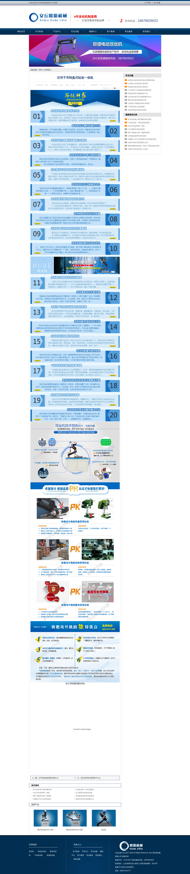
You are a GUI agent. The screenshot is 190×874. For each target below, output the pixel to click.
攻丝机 (103, 830)
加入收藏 (157, 3)
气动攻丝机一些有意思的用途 (139, 123)
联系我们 (146, 31)
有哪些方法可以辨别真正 (42, 799)
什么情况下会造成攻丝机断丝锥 (139, 90)
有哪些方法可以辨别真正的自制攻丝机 (142, 139)
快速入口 (77, 845)
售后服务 (129, 31)
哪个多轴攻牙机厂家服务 (42, 796)
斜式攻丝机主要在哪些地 (42, 789)
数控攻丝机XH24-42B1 (74, 830)
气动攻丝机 (38, 855)
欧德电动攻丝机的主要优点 (138, 87)
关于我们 (148, 3)
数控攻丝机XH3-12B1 (45, 830)
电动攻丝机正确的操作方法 (138, 93)
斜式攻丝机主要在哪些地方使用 (139, 119)
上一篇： (35, 778)
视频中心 (93, 31)
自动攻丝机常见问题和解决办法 (139, 97)
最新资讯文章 (131, 115)
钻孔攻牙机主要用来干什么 (91, 778)
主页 (40, 70)
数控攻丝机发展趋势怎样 (137, 100)
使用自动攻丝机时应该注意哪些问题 (141, 80)
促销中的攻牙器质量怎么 (85, 799)
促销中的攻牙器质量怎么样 (138, 142)
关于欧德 (39, 31)
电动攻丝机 (42, 851)
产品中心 (57, 31)
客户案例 (111, 31)
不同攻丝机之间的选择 (136, 107)
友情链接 (33, 845)
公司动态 (47, 70)
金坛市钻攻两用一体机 (41, 793)
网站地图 (77, 859)
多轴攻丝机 (51, 855)
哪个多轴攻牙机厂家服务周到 (139, 133)
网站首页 (21, 31)
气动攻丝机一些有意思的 (85, 789)
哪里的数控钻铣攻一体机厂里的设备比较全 (144, 146)
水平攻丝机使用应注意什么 (48, 778)
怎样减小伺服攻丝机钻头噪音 (139, 103)
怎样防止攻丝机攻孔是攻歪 (138, 83)
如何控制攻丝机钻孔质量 (137, 110)
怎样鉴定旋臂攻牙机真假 (85, 796)
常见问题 (75, 31)
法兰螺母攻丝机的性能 (84, 793)
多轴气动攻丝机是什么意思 (138, 149)
